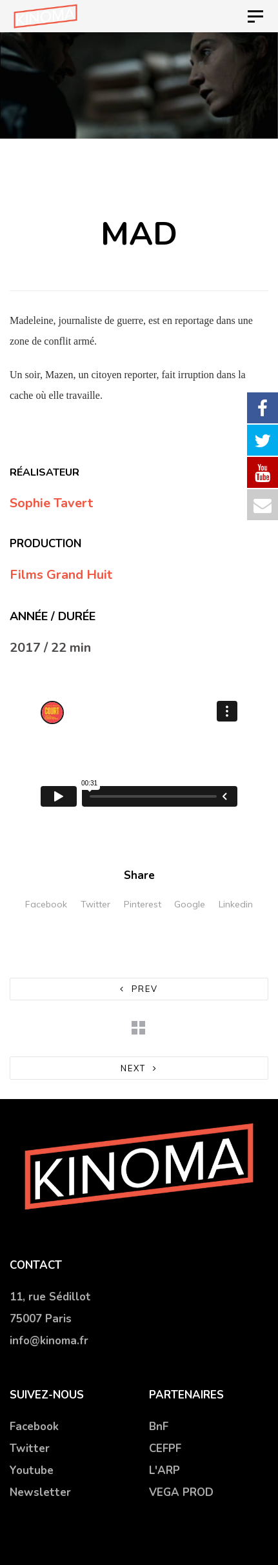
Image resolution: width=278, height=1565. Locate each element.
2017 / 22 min (50, 647)
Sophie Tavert (51, 503)
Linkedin (236, 904)
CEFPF (165, 1448)
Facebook (46, 904)
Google (189, 904)
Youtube (32, 1470)
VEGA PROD (181, 1492)
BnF (158, 1426)
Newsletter (40, 1492)
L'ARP (164, 1470)
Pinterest (142, 904)
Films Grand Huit (61, 574)
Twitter (95, 904)
